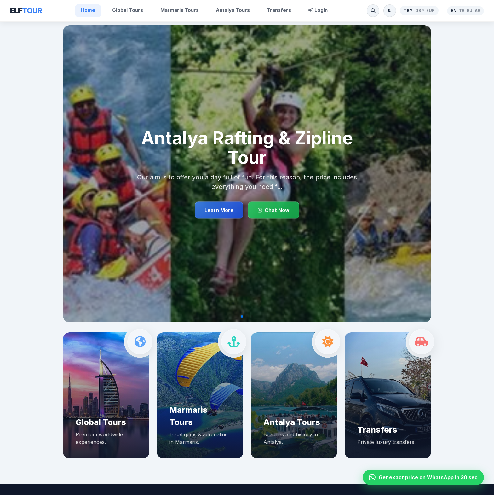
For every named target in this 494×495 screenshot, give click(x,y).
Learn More (218, 210)
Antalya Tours (233, 10)
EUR (430, 10)
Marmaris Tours (179, 10)
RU (469, 10)
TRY (408, 10)
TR (461, 10)
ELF (26, 10)
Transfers (279, 10)
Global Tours (127, 10)
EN (454, 10)
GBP (419, 10)
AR (477, 10)
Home (88, 10)
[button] (242, 316)
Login (318, 10)
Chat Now (274, 210)
